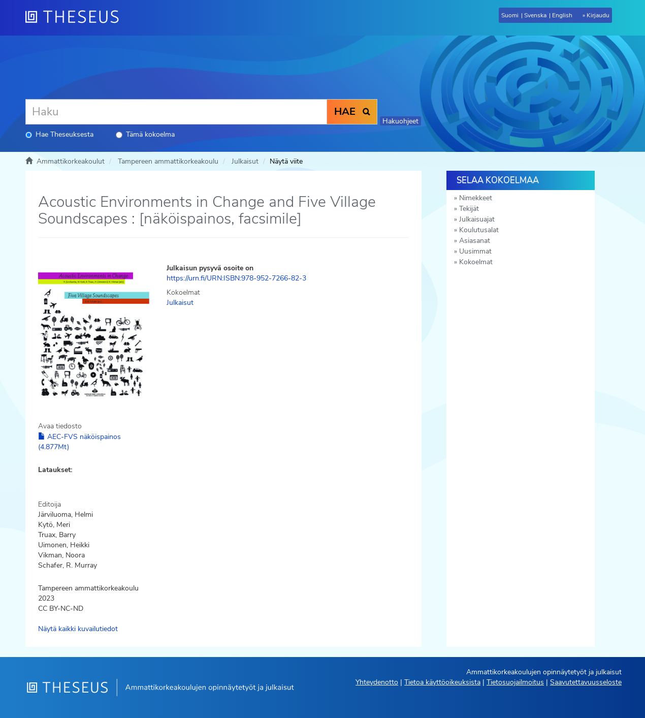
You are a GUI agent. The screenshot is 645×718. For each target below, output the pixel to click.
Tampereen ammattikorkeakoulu (168, 161)
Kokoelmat (476, 262)
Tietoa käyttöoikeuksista (442, 682)
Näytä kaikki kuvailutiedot (78, 629)
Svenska (535, 15)
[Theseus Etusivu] (76, 18)
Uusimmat (475, 251)
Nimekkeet (475, 198)
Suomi (510, 15)
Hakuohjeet (400, 121)
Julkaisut (245, 161)
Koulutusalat (479, 230)
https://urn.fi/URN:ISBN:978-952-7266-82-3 (236, 278)
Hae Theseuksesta (59, 134)
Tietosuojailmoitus (515, 682)
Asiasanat (474, 240)
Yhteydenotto (377, 682)
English (562, 15)
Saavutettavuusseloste (586, 682)
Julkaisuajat (477, 219)
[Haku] (176, 111)
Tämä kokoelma (145, 134)
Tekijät (469, 208)
